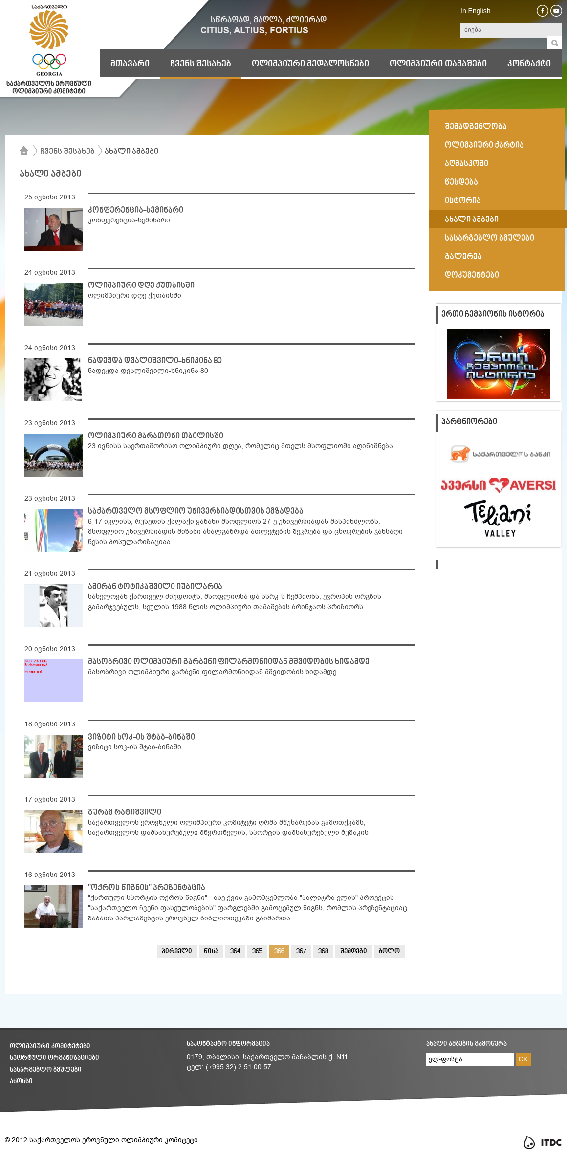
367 (301, 952)
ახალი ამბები (131, 152)
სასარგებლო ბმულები (46, 1069)
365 (257, 952)
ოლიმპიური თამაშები (438, 64)
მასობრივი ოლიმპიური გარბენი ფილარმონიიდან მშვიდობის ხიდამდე (229, 662)
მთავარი (130, 64)
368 (323, 952)
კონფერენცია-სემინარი (135, 211)
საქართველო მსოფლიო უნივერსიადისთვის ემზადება (196, 512)
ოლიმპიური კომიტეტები (50, 1046)
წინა (211, 952)
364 (235, 952)
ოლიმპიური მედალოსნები (310, 64)
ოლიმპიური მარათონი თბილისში (155, 436)
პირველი (177, 952)
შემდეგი (353, 952)
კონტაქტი (529, 64)
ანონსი (21, 1081)
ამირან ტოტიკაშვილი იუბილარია (155, 587)
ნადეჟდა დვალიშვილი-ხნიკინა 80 (154, 361)
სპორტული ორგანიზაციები (54, 1058)
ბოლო (389, 952)
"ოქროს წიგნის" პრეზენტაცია (146, 888)
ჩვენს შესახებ (200, 64)
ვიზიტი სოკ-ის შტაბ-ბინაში (141, 738)
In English (475, 10)
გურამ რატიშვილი (124, 813)
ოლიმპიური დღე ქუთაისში (141, 286)
